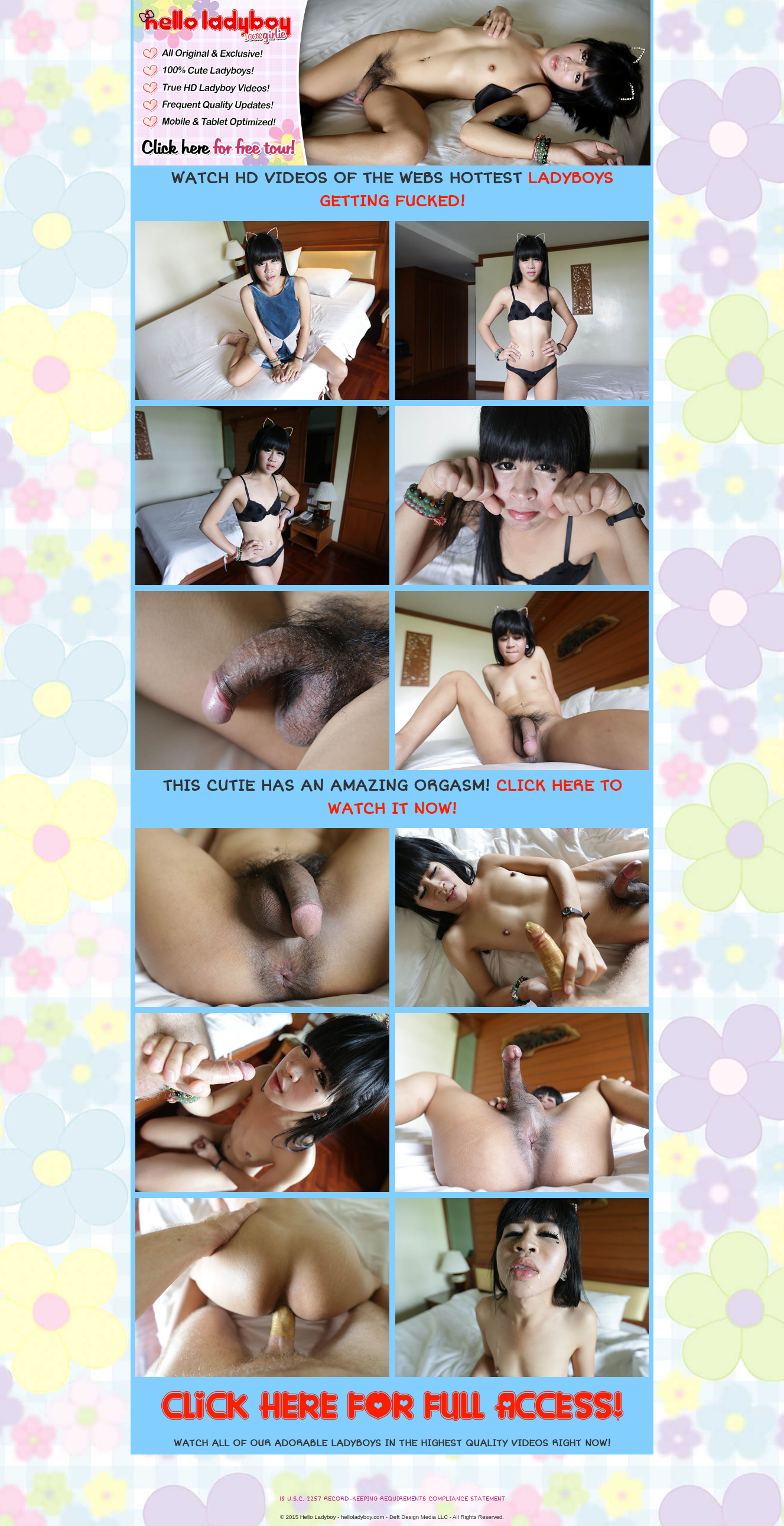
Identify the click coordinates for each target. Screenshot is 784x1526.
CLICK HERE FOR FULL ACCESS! (392, 1407)
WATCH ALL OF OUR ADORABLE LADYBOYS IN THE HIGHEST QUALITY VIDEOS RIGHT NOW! (392, 1443)
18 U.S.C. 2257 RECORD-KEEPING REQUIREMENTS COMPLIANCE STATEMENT (392, 1498)
